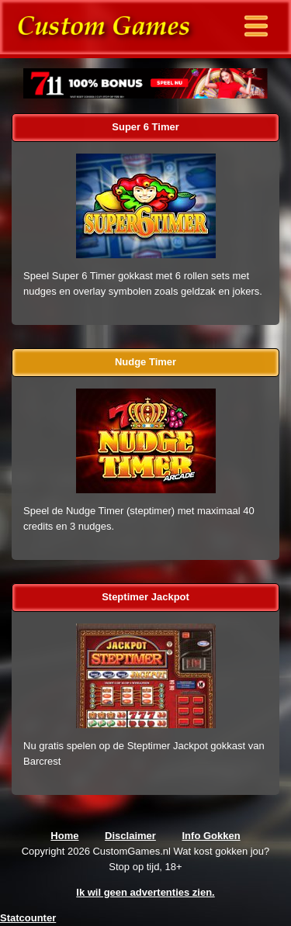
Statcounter (28, 918)
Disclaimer (130, 835)
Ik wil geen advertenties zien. (145, 892)
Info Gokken (211, 835)
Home (64, 835)
